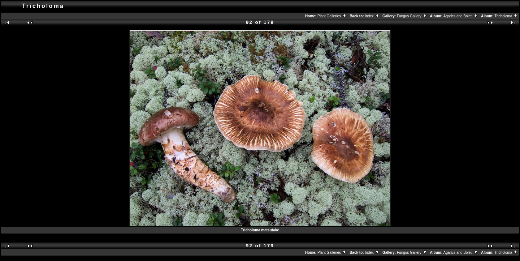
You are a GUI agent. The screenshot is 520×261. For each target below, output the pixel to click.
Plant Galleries (332, 16)
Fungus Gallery (412, 16)
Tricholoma (506, 16)
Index (372, 16)
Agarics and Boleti (460, 16)
